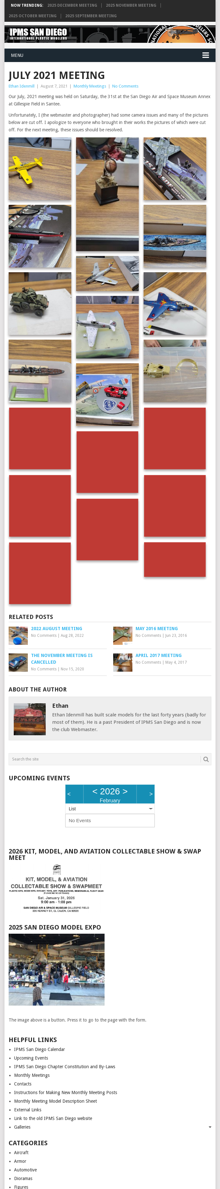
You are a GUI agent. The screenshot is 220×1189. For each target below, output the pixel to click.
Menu (17, 55)
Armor (20, 1161)
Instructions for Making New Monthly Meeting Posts (65, 1092)
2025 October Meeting (33, 16)
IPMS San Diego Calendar (39, 1049)
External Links (27, 1109)
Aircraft (21, 1152)
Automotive (25, 1169)
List (72, 808)
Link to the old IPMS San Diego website (53, 1118)
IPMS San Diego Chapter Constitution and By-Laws (64, 1066)
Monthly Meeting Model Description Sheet (55, 1101)
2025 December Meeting (72, 5)
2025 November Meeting (131, 5)
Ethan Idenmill (22, 86)
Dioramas (23, 1178)
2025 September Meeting (91, 16)
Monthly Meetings (90, 86)
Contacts (22, 1083)
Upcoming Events (31, 1058)
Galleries (22, 1127)
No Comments (125, 86)
